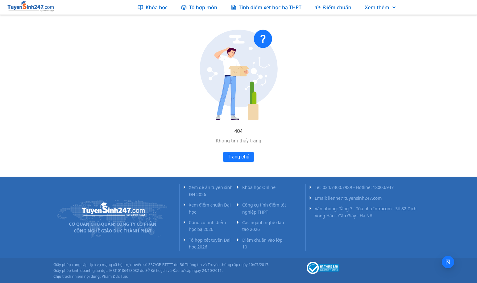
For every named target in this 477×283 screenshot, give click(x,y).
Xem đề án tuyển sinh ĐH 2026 (211, 190)
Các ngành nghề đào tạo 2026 (263, 225)
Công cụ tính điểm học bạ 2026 (207, 225)
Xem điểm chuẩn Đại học (210, 208)
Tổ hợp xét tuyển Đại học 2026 (209, 243)
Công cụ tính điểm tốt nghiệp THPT (264, 208)
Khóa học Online (259, 187)
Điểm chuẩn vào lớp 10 (262, 243)
